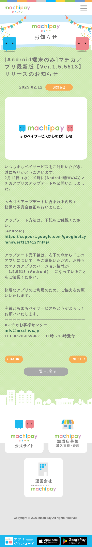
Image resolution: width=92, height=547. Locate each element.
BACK (14, 359)
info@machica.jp (22, 330)
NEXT (77, 359)
